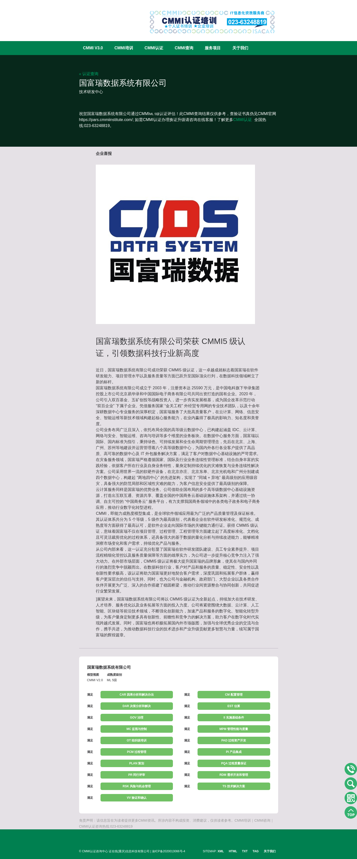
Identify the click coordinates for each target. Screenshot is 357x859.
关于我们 (240, 48)
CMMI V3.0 (93, 48)
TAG (255, 851)
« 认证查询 (88, 74)
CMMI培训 (123, 48)
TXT (245, 851)
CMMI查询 (184, 48)
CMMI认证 (154, 48)
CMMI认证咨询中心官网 (95, 18)
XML (221, 851)
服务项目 (213, 48)
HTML (233, 851)
